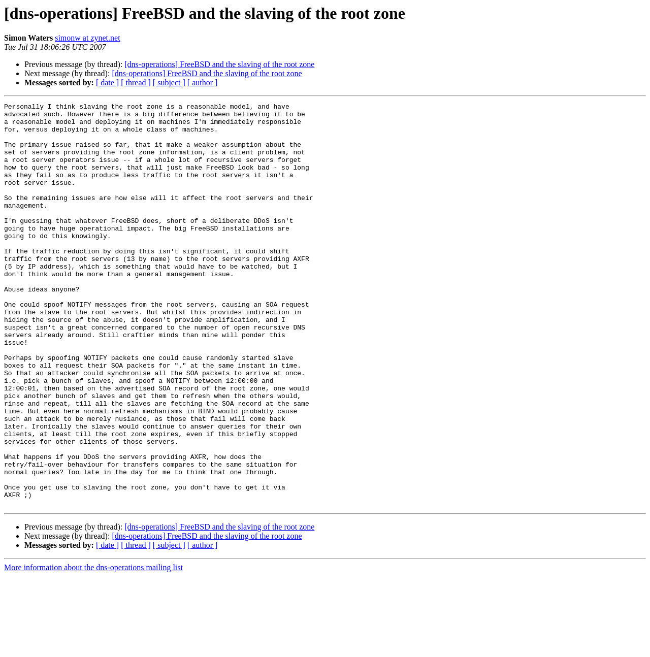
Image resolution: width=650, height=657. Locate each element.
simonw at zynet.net (87, 38)
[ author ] (202, 82)
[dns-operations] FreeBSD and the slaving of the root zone (219, 64)
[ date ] (107, 82)
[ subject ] (169, 82)
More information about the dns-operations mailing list (93, 648)
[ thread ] (136, 82)
